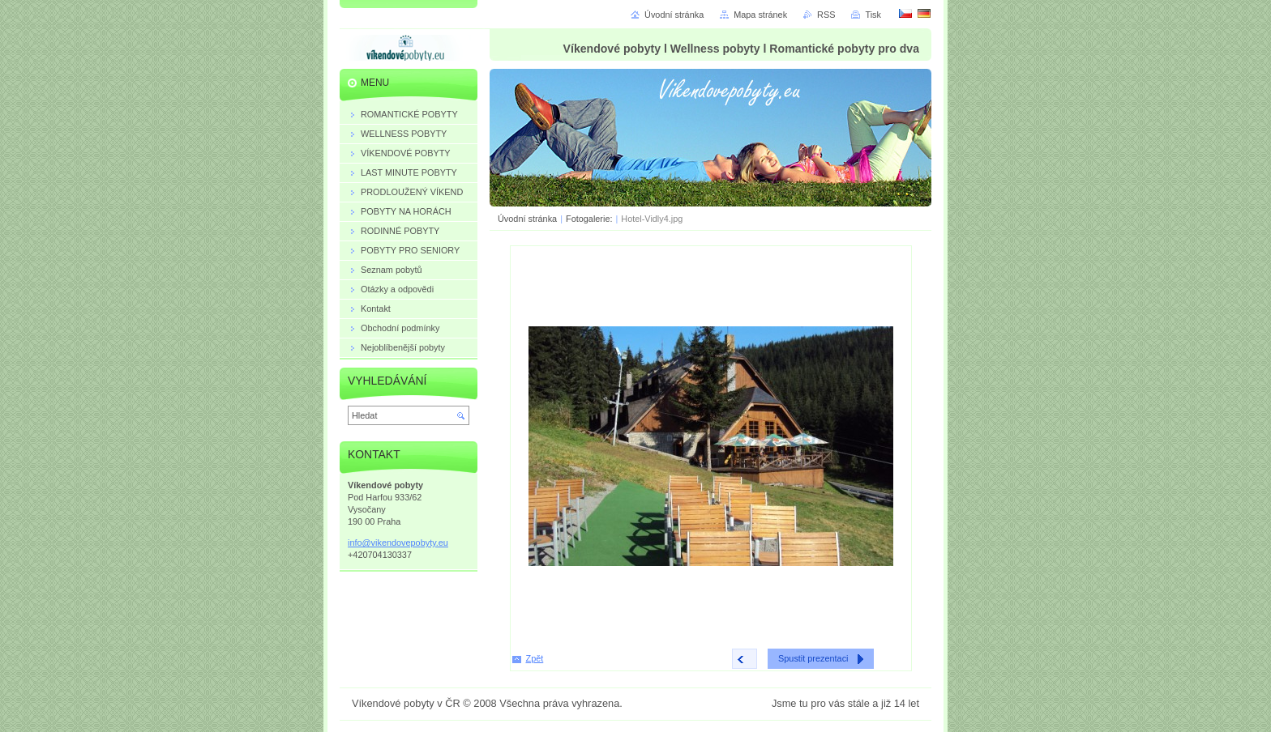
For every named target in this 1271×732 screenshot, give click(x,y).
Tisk (873, 14)
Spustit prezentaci (813, 658)
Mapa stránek (760, 14)
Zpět (535, 658)
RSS (826, 14)
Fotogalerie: (590, 218)
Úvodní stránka (527, 218)
